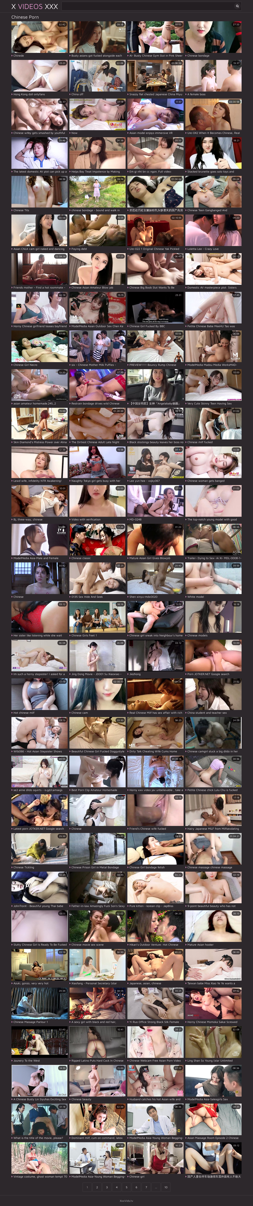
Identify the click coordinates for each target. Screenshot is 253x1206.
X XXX (34, 6)
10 (165, 1187)
